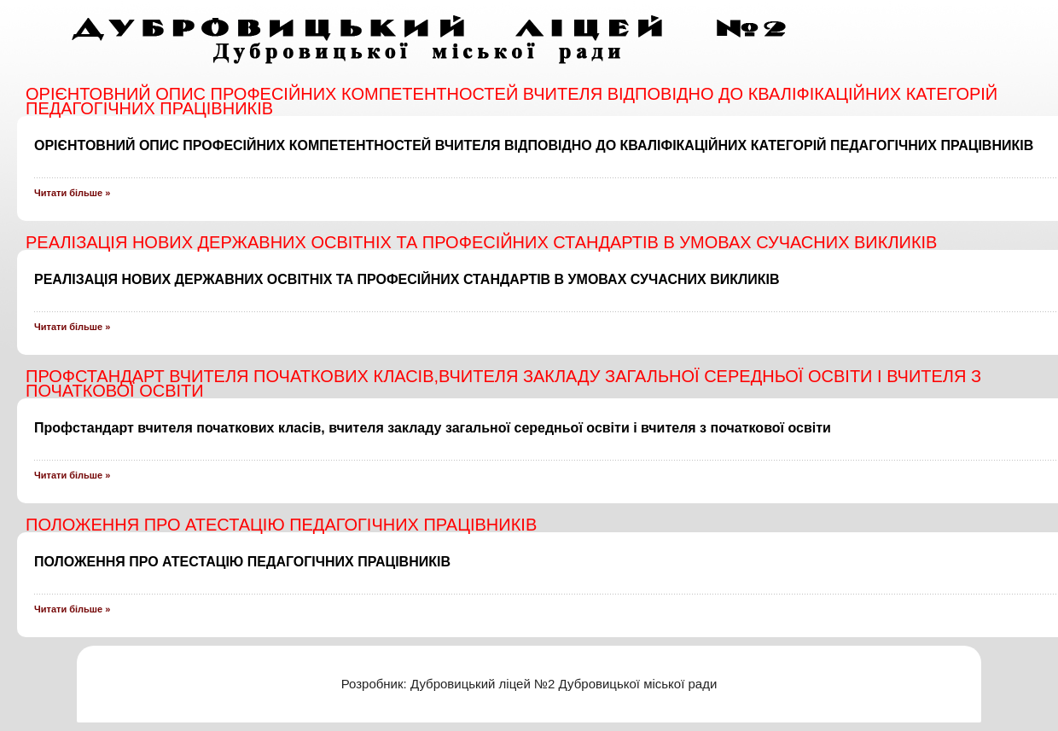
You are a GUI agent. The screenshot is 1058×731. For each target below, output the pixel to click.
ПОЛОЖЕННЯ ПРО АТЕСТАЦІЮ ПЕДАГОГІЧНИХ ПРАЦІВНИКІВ (242, 561)
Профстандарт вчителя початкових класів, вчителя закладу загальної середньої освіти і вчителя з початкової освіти (432, 428)
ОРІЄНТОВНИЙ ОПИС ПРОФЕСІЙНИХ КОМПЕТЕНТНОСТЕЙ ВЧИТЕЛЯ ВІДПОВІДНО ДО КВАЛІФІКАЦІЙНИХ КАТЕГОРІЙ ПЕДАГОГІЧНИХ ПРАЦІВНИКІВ (533, 145)
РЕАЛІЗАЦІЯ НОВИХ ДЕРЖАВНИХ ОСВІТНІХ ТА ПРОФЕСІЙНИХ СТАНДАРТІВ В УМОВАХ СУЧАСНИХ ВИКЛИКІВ (406, 279)
